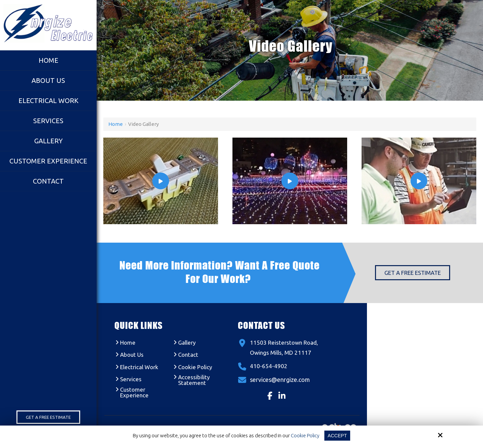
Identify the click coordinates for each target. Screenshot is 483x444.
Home (115, 124)
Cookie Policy (304, 435)
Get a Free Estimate (48, 417)
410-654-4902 (268, 366)
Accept (337, 435)
